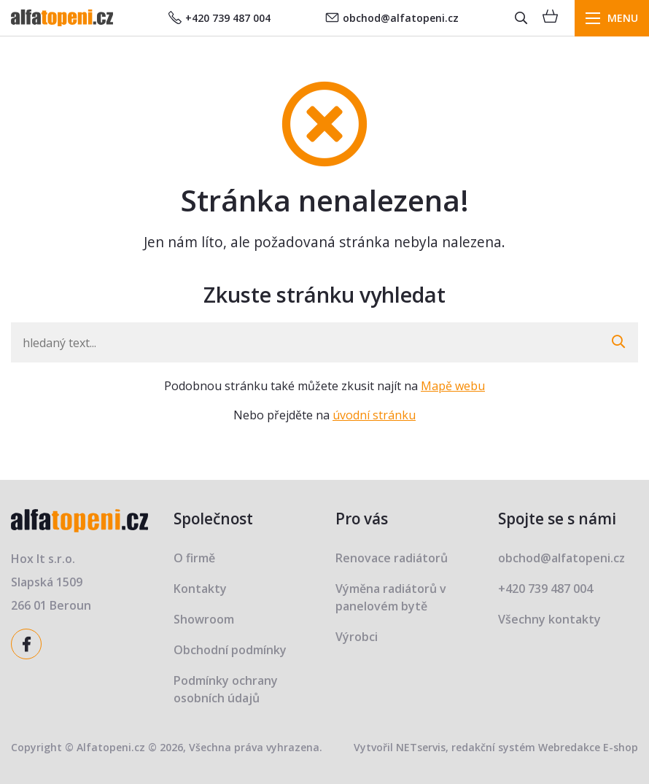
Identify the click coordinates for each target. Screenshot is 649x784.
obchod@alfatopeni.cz (392, 18)
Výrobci (356, 637)
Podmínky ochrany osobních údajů (226, 689)
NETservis (421, 747)
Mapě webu (453, 386)
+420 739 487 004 (219, 18)
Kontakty (200, 589)
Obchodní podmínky (230, 650)
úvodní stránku (374, 415)
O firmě (194, 558)
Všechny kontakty (549, 619)
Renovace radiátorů (391, 558)
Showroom (204, 619)
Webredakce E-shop (588, 747)
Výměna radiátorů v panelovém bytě (390, 597)
